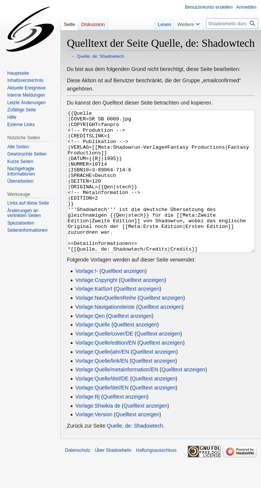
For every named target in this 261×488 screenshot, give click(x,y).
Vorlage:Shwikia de (97, 434)
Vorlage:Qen (90, 344)
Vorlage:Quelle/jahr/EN (102, 380)
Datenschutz (77, 478)
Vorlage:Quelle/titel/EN (101, 416)
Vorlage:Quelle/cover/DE (104, 362)
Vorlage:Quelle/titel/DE (101, 407)
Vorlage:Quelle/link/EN (101, 389)
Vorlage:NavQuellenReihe (105, 326)
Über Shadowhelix (113, 478)
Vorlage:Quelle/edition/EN (105, 371)
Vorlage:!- (86, 299)
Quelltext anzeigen (123, 299)
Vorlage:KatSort (93, 317)
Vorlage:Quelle (92, 353)
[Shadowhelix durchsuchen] (232, 23)
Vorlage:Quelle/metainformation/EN (116, 398)
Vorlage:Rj (87, 425)
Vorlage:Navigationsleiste (104, 335)
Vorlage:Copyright (96, 308)
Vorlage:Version (93, 443)
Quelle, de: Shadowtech (100, 56)
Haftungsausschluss (156, 478)
